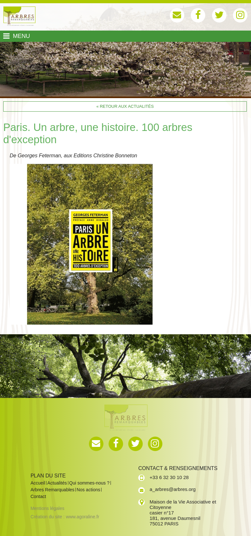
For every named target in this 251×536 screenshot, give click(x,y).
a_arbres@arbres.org (173, 489)
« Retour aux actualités (125, 106)
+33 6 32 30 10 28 (169, 477)
